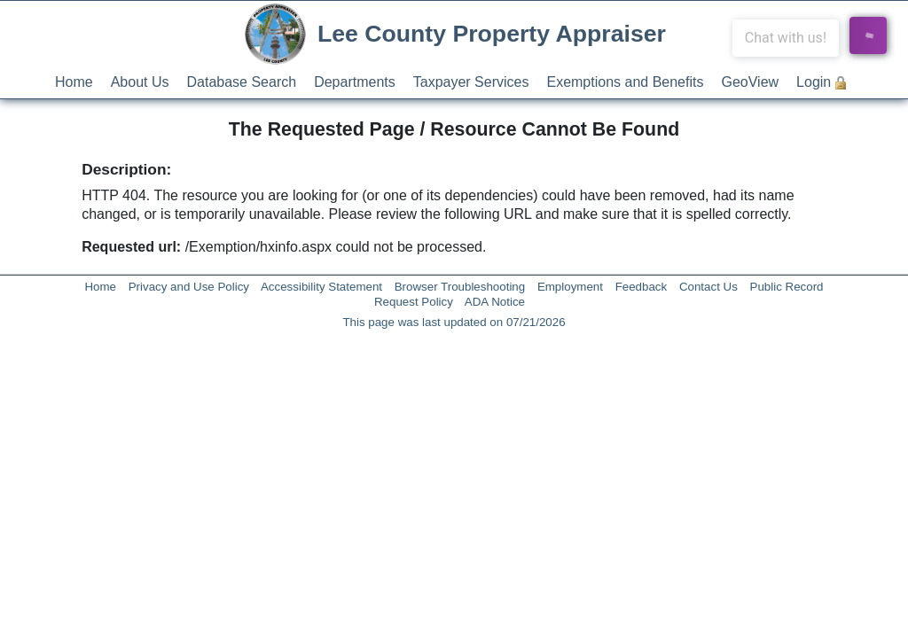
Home (74, 81)
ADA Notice (495, 301)
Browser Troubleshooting (460, 286)
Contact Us (708, 286)
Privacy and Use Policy (189, 286)
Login (813, 81)
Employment (570, 286)
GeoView (750, 81)
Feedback (641, 286)
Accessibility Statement (321, 286)
